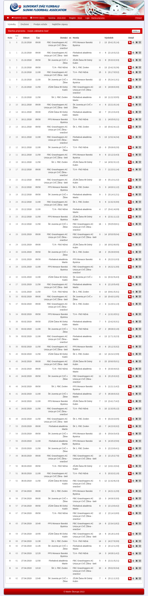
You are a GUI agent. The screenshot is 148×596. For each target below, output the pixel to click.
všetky (136, 31)
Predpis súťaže (40, 24)
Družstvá (25, 24)
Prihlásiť (138, 18)
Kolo (10, 38)
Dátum (26, 38)
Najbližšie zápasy (19, 18)
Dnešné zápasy (37, 18)
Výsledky (12, 24)
